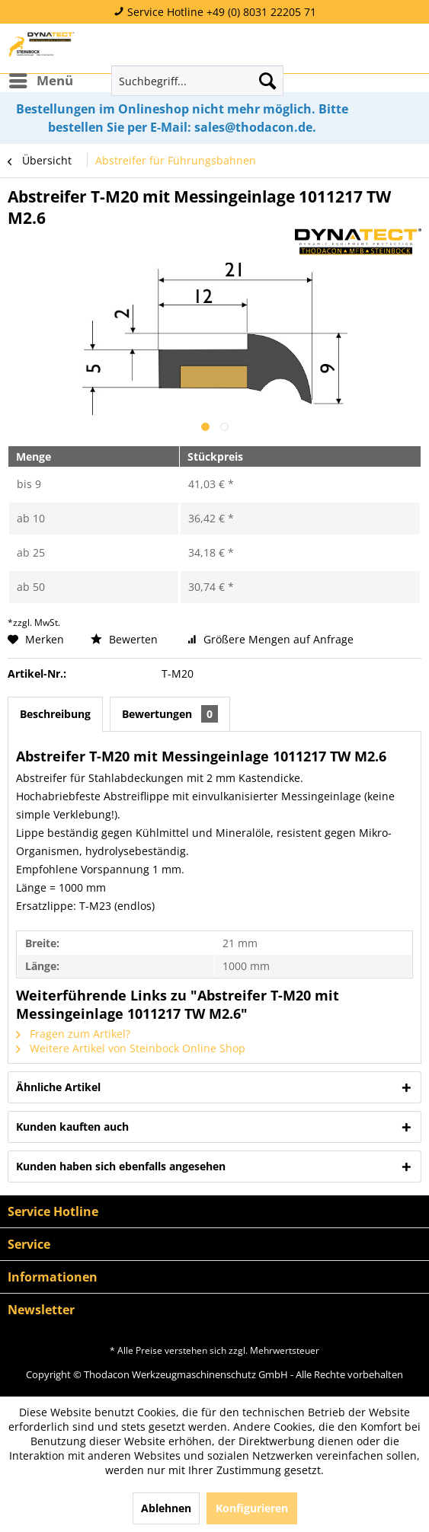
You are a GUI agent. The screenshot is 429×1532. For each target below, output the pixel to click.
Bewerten (126, 639)
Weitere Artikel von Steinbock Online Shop (130, 1048)
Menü (41, 79)
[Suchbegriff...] (197, 80)
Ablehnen (166, 1508)
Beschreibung (55, 714)
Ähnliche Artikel (58, 1087)
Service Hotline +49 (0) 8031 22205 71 (215, 12)
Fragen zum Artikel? (73, 1033)
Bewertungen (170, 714)
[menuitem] (40, 80)
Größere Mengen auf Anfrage (270, 639)
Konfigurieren (252, 1508)
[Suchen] (267, 80)
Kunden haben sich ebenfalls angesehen (121, 1166)
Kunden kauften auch (72, 1126)
